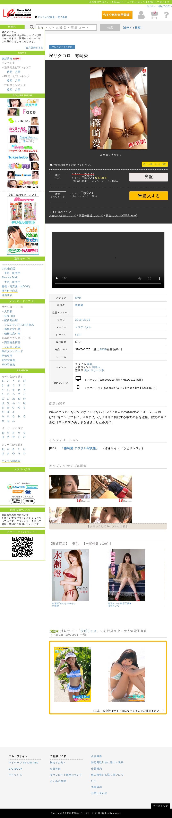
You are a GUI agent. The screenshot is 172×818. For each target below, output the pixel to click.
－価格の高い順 (11, 333)
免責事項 (96, 787)
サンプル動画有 (11, 461)
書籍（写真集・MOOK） (17, 286)
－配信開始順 (10, 320)
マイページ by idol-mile (23, 762)
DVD (78, 294)
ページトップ (160, 806)
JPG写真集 (8, 364)
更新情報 (7, 58)
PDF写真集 (8, 360)
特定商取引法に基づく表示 (107, 762)
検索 (110, 27)
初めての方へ (165, 6)
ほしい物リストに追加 (154, 161)
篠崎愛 (79, 302)
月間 (17, 71)
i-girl (78, 331)
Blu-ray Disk (10, 277)
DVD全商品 (9, 268)
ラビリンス (88, 628)
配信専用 (7, 355)
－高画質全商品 (11, 342)
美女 (87, 367)
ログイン (151, 6)
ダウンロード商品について (66, 775)
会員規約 (96, 768)
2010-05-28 (82, 316)
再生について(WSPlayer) (121, 212)
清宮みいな (113, 603)
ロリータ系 (97, 367)
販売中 (16, 273)
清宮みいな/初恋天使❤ (119, 600)
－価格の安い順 (11, 329)
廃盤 (148, 173)
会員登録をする (34, 47)
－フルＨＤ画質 (11, 347)
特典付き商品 (10, 290)
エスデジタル (83, 324)
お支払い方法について (62, 212)
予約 (7, 273)
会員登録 (55, 768)
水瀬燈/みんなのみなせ (64, 600)
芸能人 (96, 364)
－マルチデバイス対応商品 (18, 324)
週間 (9, 71)
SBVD (103, 346)
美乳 (89, 361)
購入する (148, 193)
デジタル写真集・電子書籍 (52, 17)
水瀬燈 (55, 603)
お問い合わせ (99, 793)
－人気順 (7, 311)
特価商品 (7, 295)
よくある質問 (58, 781)
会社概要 (96, 756)
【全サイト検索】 (132, 27)
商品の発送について (91, 212)
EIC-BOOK (16, 768)
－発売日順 (8, 316)
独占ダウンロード (12, 351)
